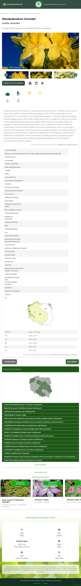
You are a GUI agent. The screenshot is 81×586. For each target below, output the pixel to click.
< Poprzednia (9, 362)
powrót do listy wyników (13, 83)
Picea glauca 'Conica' (22, 547)
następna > (72, 362)
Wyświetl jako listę (40, 472)
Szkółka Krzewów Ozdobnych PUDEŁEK (64, 355)
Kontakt (37, 583)
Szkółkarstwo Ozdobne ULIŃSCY (67, 144)
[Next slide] (75, 75)
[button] (17, 75)
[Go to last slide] (6, 75)
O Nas (45, 583)
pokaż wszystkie (40, 465)
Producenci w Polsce (12, 369)
